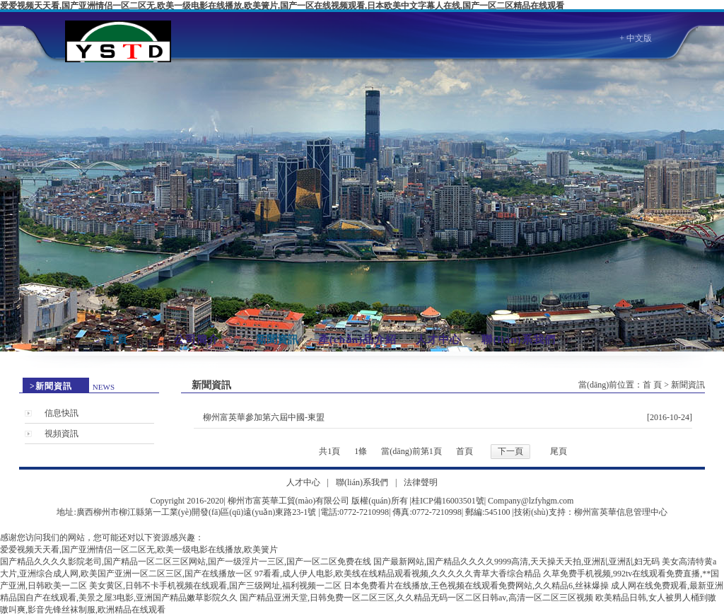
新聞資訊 (277, 339)
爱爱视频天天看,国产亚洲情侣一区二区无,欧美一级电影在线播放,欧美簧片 (139, 549)
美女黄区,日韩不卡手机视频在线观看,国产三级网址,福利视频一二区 (215, 586)
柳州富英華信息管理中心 (620, 512)
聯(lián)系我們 (518, 339)
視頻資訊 (61, 433)
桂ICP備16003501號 (447, 501)
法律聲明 (421, 482)
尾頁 (558, 451)
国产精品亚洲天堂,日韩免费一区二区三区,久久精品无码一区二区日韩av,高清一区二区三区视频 (416, 598)
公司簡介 (196, 339)
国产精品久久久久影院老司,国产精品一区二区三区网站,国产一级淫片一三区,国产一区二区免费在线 (185, 561)
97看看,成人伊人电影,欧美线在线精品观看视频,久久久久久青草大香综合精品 (398, 574)
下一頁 (510, 451)
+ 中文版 (635, 38)
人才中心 (438, 339)
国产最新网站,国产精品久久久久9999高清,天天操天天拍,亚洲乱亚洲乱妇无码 (516, 561)
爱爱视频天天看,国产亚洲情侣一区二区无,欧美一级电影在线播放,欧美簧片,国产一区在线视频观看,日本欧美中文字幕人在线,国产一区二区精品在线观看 (282, 6)
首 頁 (116, 339)
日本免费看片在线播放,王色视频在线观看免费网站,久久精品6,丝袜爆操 (476, 586)
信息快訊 (61, 413)
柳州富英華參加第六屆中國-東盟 (264, 417)
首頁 (464, 451)
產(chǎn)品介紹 (357, 339)
